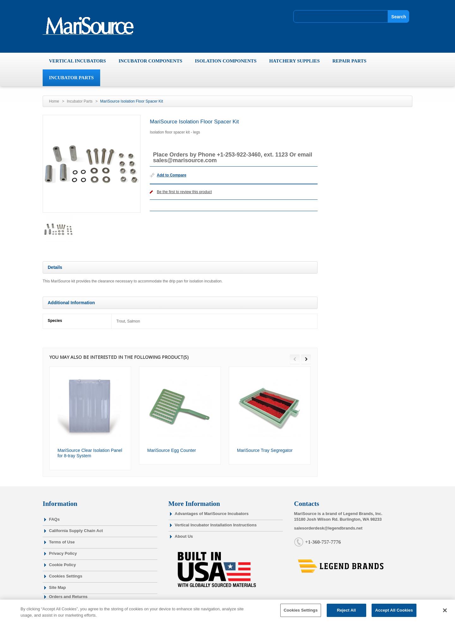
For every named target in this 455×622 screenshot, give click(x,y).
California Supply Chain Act (76, 530)
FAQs (54, 519)
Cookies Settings (65, 576)
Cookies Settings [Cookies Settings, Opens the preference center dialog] (301, 613)
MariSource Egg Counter (171, 450)
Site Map (57, 587)
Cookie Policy (62, 564)
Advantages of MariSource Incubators (212, 513)
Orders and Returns (68, 596)
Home (54, 101)
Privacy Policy (63, 553)
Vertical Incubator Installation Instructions (216, 525)
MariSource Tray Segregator (265, 450)
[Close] (445, 613)
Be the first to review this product (184, 192)
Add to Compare (171, 175)
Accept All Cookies (394, 613)
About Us (184, 536)
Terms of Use (62, 542)
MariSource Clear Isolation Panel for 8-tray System (90, 453)
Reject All (346, 613)
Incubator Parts (79, 101)
